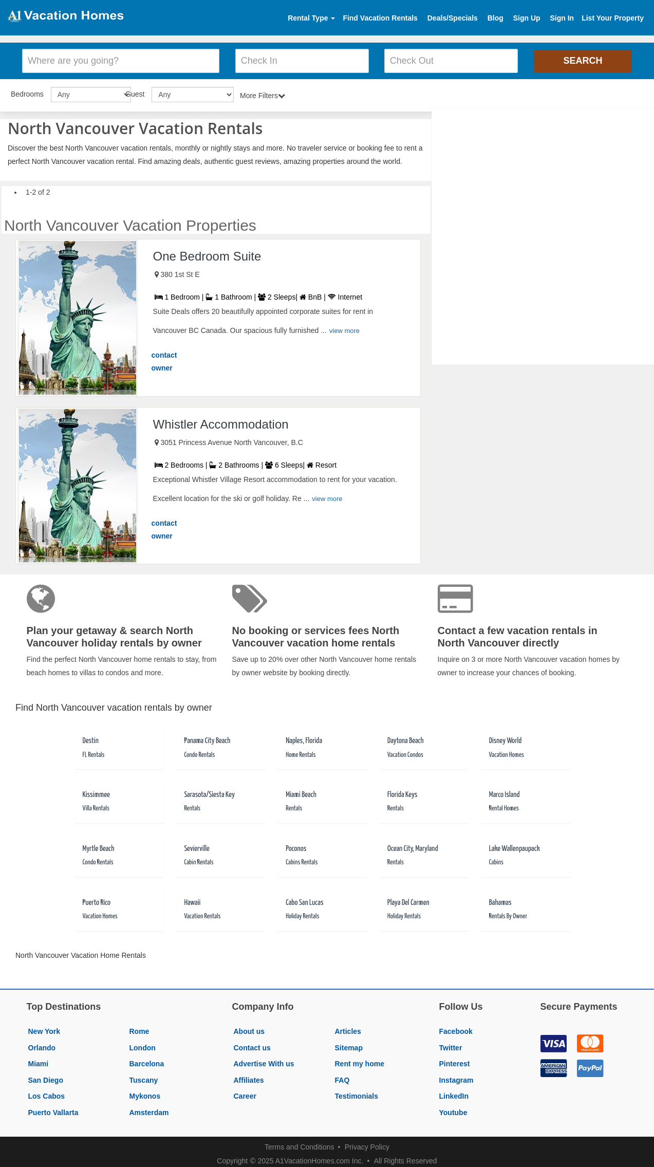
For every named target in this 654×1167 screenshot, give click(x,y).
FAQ (342, 1079)
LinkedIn (454, 1094)
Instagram (456, 1079)
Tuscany (143, 1079)
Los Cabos (46, 1094)
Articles (348, 1030)
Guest (134, 92)
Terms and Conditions (299, 1146)
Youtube (453, 1111)
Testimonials (357, 1094)
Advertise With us (264, 1062)
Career (245, 1094)
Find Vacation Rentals (380, 18)
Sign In (562, 18)
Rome (139, 1030)
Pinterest (454, 1062)
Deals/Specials (452, 18)
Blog (495, 18)
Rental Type (311, 18)
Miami (38, 1062)
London (142, 1046)
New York (44, 1030)
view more (344, 329)
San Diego (45, 1079)
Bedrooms (27, 92)
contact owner (164, 360)
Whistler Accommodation (221, 423)
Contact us (252, 1046)
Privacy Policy (367, 1146)
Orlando (42, 1046)
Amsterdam (149, 1111)
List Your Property (613, 18)
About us (249, 1030)
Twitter (450, 1046)
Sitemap (349, 1046)
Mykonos (145, 1094)
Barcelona (146, 1062)
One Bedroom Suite (207, 255)
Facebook (456, 1030)
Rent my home (359, 1062)
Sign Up (526, 18)
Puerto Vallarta (53, 1111)
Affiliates (249, 1079)
